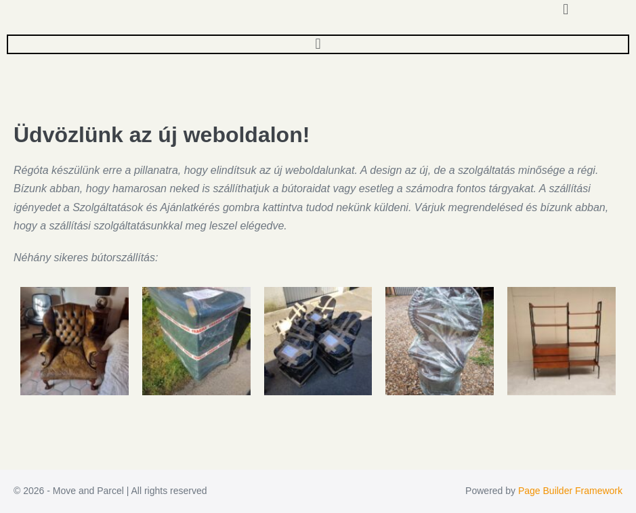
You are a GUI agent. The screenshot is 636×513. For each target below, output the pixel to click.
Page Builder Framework (570, 490)
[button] (318, 43)
